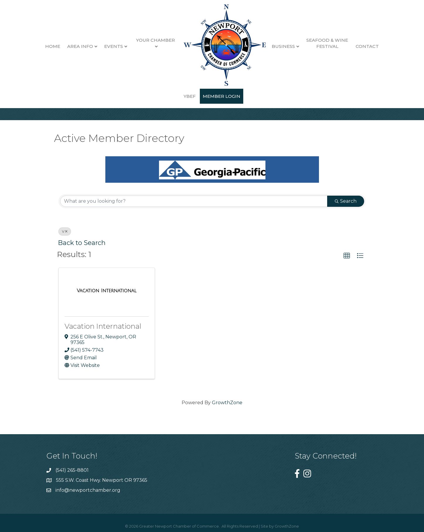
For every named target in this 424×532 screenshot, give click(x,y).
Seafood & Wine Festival (318, 43)
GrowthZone (227, 402)
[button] (347, 256)
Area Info (71, 46)
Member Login (212, 96)
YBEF (382, 46)
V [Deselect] (64, 231)
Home (43, 46)
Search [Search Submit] (346, 201)
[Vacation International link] (106, 291)
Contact (357, 46)
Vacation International (103, 326)
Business (273, 46)
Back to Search (82, 242)
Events (104, 46)
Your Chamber (145, 40)
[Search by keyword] (193, 201)
